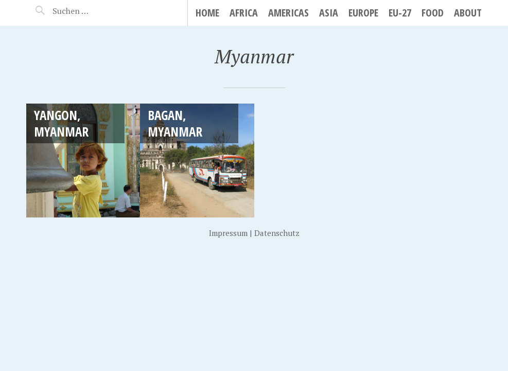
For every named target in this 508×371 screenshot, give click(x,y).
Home (207, 13)
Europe (363, 13)
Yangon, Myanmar (61, 123)
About (468, 13)
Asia (328, 13)
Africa (244, 13)
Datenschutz (277, 233)
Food (433, 13)
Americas (288, 13)
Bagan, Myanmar (175, 123)
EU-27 (400, 13)
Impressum (228, 233)
